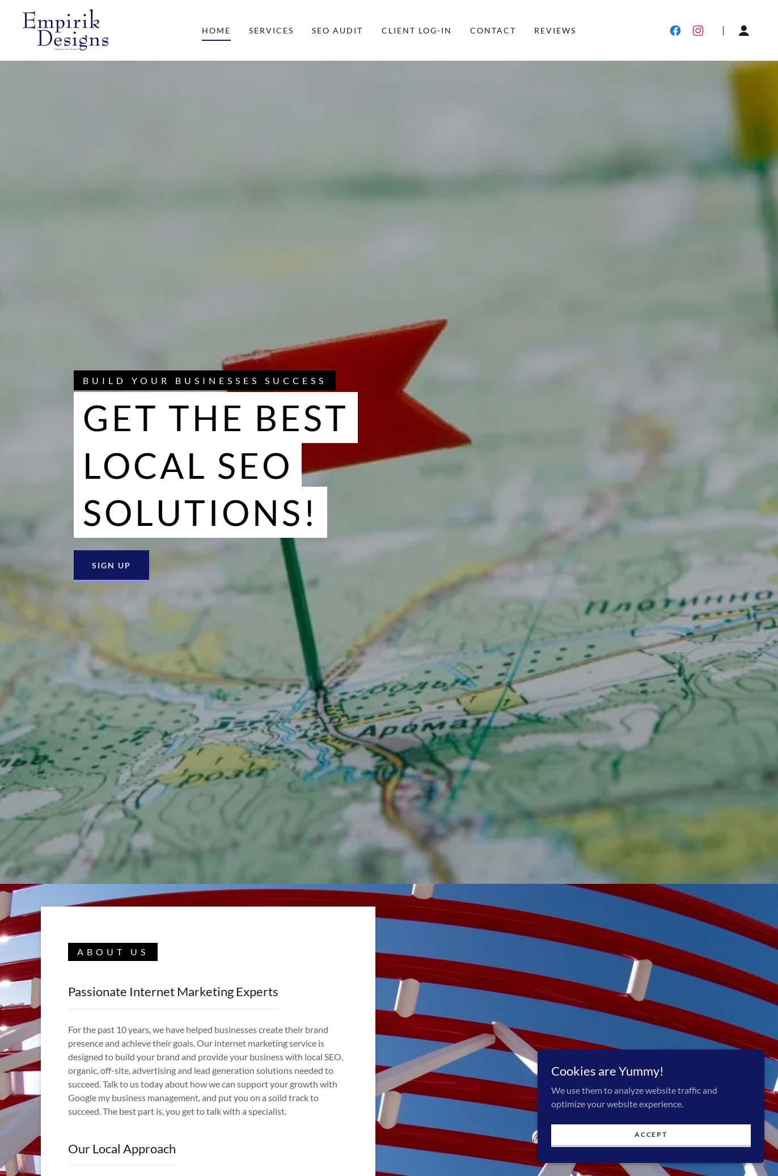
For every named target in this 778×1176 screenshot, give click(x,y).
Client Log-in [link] (417, 30)
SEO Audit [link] (337, 30)
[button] (744, 30)
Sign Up (111, 565)
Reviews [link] (555, 30)
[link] (65, 29)
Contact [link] (493, 30)
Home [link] (216, 30)
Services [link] (271, 30)
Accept (651, 1134)
